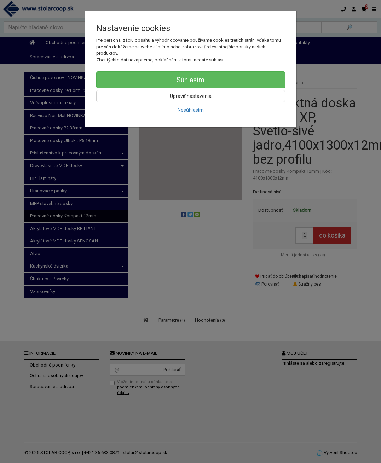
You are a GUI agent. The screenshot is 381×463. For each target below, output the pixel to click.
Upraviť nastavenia (191, 96)
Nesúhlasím (191, 110)
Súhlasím (190, 80)
